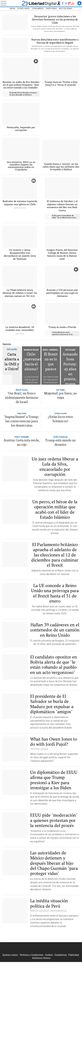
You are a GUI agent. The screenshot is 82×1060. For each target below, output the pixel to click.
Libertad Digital (41, 3)
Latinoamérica (37, 8)
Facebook (62, 3)
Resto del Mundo (66, 8)
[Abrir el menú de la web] (10, 3)
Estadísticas (61, 1052)
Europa (12, 8)
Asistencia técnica (41, 1055)
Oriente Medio (51, 8)
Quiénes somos (10, 1052)
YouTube (73, 3)
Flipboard (69, 3)
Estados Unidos (23, 8)
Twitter (66, 3)
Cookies (49, 1052)
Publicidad (73, 1052)
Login (79, 3)
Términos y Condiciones (31, 1052)
